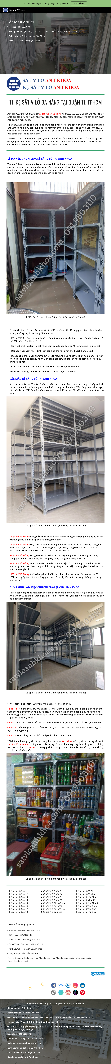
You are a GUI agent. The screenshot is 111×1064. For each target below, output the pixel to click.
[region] (55, 3)
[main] (56, 31)
